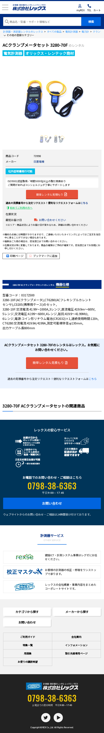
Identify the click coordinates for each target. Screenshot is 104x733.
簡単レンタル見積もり (51, 194)
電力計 (85, 31)
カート (97, 10)
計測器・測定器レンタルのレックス (23, 31)
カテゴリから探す (27, 612)
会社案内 (76, 636)
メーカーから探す (77, 612)
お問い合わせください (52, 220)
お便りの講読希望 (28, 661)
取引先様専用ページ (76, 653)
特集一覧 (28, 645)
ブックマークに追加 (43, 256)
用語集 (27, 653)
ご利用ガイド (27, 636)
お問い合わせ (52, 503)
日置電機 (38, 161)
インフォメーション (76, 645)
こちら (84, 203)
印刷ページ (17, 256)
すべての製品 (54, 31)
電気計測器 (71, 31)
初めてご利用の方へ (21, 207)
